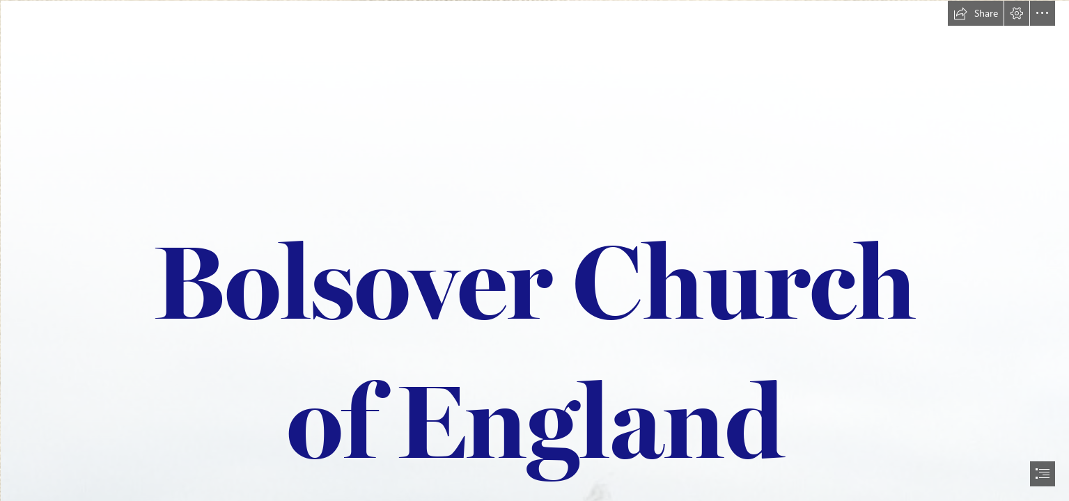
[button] (976, 13)
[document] (534, 250)
